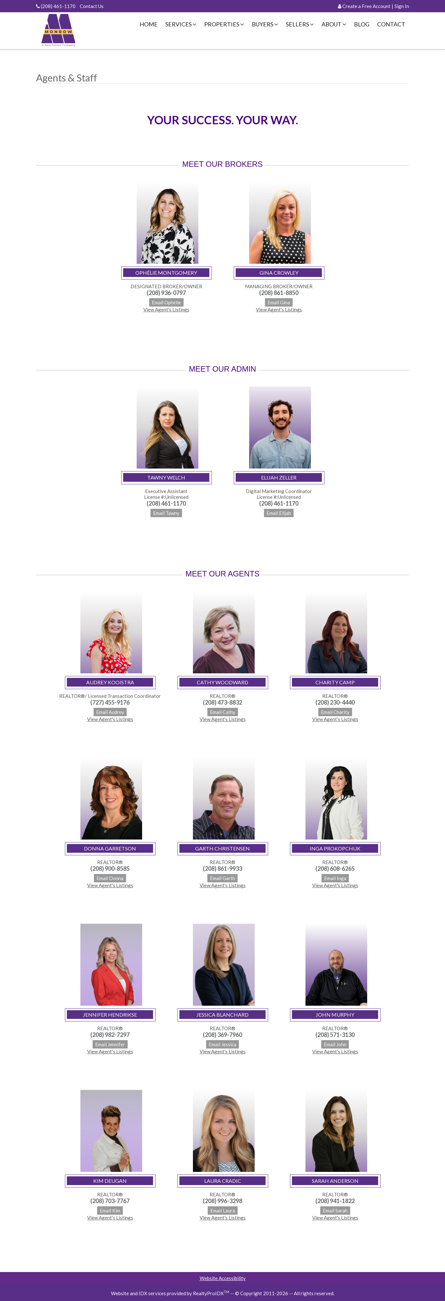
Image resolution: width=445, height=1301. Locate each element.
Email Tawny (166, 513)
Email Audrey (110, 712)
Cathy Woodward (222, 682)
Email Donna (109, 878)
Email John (335, 1044)
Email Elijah (279, 513)
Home (149, 24)
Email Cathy (222, 712)
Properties (224, 24)
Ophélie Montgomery (166, 273)
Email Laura (222, 1210)
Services (180, 24)
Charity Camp (335, 682)
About (334, 24)
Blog (361, 24)
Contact (391, 24)
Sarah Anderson (335, 1181)
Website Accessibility (223, 1278)
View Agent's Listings (166, 309)
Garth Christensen (222, 848)
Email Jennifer (110, 1044)
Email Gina (279, 302)
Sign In (402, 6)
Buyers (265, 24)
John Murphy (335, 1014)
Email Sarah (335, 1210)
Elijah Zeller (278, 477)
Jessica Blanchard (222, 1014)
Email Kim (110, 1210)
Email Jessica (222, 1044)
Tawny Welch (166, 477)
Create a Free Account (366, 6)
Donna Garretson (110, 848)
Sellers (300, 24)
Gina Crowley (278, 273)
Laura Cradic (222, 1181)
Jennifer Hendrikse (110, 1014)
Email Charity (335, 712)
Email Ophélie (166, 302)
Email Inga (335, 878)
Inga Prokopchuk (335, 848)
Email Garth (222, 878)
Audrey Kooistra (110, 682)
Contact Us (92, 6)
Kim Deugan (110, 1181)
